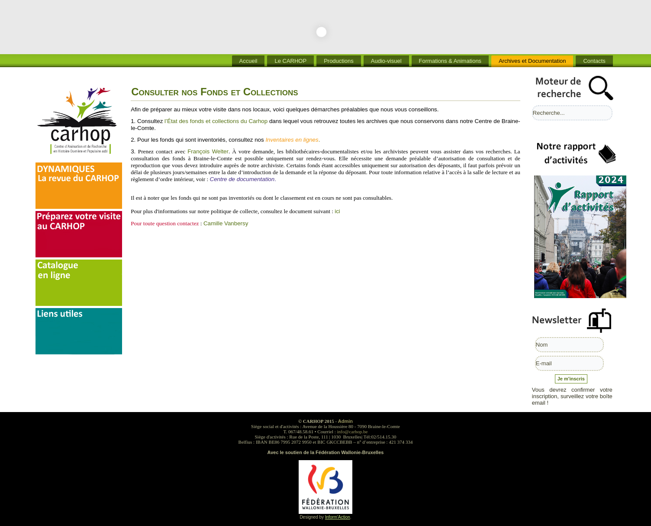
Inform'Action (337, 517)
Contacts (594, 61)
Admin (345, 421)
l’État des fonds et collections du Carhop (215, 121)
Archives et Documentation (532, 61)
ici (337, 211)
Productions (339, 61)
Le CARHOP (290, 61)
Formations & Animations (450, 61)
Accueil (248, 61)
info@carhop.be (352, 431)
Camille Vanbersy (225, 223)
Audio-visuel (386, 61)
